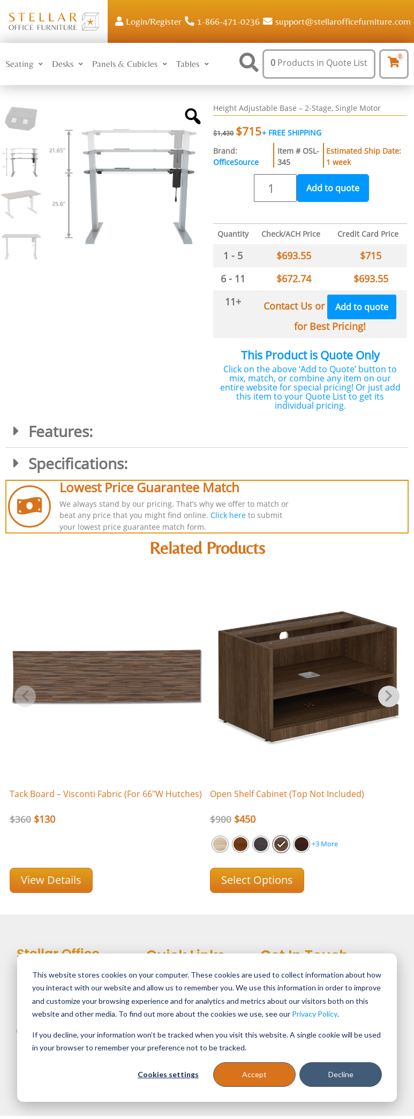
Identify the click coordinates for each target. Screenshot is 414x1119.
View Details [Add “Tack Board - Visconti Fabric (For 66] (51, 880)
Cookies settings (168, 1074)
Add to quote (332, 188)
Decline (340, 1074)
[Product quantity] (275, 188)
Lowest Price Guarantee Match (149, 487)
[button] (25, 64)
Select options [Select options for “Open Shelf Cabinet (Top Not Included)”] (257, 880)
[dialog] (207, 1027)
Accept (254, 1074)
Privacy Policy (314, 1013)
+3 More (325, 843)
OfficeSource (236, 162)
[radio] (220, 844)
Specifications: (77, 463)
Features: (60, 431)
